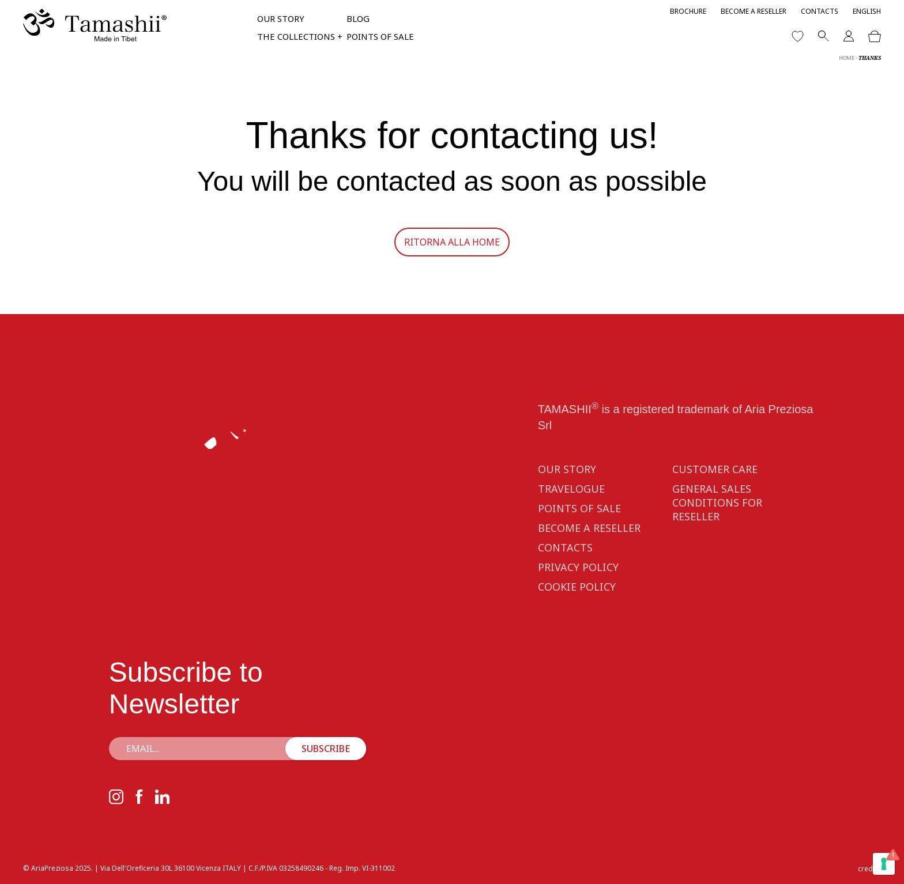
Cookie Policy (577, 602)
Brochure (688, 11)
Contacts (819, 11)
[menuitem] (867, 11)
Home (846, 58)
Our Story (280, 18)
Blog (358, 18)
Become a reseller (753, 11)
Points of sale (380, 36)
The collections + (299, 36)
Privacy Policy (578, 583)
